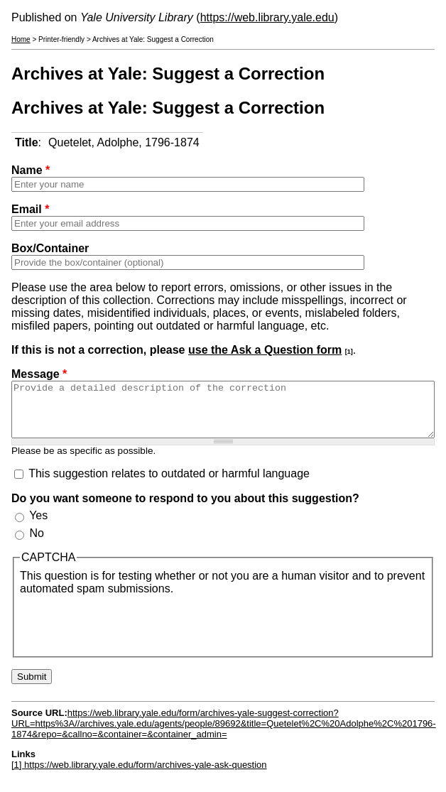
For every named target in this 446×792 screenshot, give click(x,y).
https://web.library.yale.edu (267, 17)
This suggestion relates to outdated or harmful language (169, 484)
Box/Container (50, 248)
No (36, 544)
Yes (38, 526)
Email (30, 209)
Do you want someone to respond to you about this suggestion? (185, 509)
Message (39, 374)
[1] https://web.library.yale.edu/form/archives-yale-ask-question (139, 775)
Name (30, 170)
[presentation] (128, 633)
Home (21, 39)
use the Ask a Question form (265, 350)
